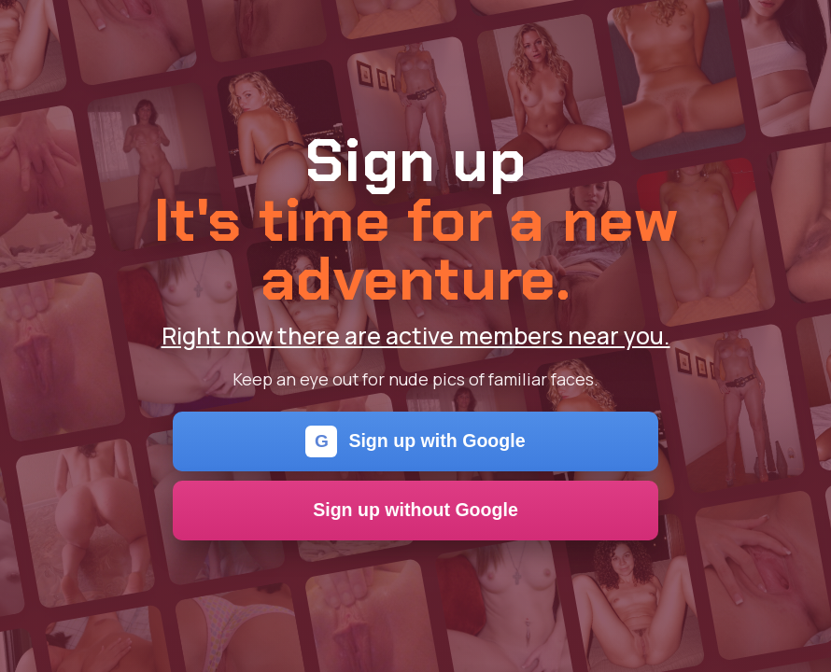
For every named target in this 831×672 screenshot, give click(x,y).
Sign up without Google (415, 509)
